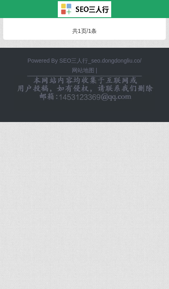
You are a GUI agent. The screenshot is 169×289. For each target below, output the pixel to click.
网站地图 (83, 70)
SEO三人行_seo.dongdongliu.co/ (100, 60)
